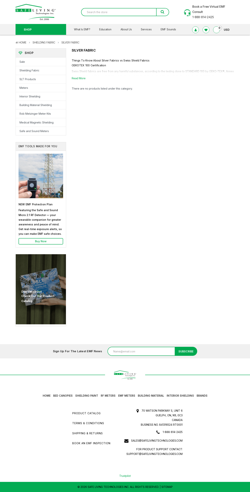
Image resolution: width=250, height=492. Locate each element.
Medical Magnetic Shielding (36, 122)
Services (148, 29)
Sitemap (167, 486)
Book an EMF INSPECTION (91, 443)
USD (228, 29)
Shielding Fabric (44, 42)
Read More (79, 78)
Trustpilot (125, 475)
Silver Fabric (70, 42)
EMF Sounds (168, 29)
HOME (47, 395)
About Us (129, 29)
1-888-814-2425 (173, 432)
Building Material (151, 395)
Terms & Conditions (88, 423)
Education (107, 29)
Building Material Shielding (35, 105)
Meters (23, 87)
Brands (202, 395)
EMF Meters (126, 395)
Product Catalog (86, 413)
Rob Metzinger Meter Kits (35, 113)
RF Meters (108, 395)
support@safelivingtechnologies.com (154, 453)
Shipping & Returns (87, 433)
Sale (22, 61)
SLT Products (27, 79)
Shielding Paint (86, 395)
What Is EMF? (84, 29)
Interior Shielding (29, 96)
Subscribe (185, 351)
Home (22, 42)
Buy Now (41, 241)
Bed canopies (63, 395)
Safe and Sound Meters (34, 131)
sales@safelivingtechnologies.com (157, 440)
